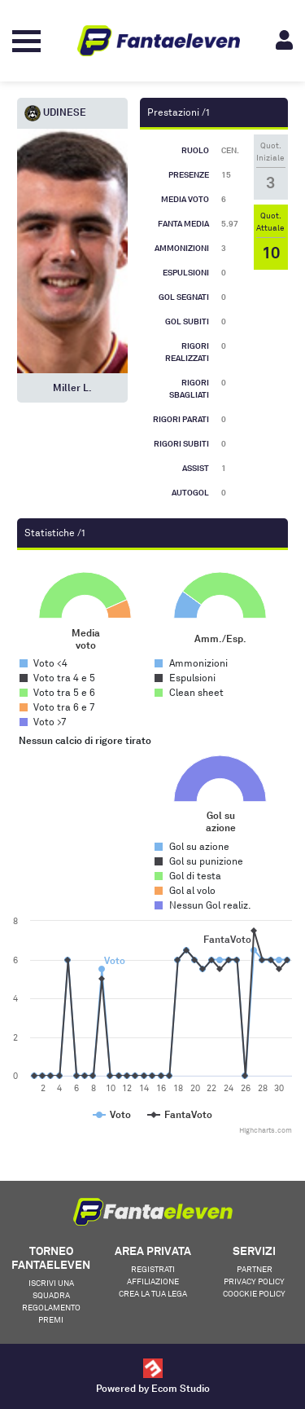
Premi (50, 1319)
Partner (254, 1269)
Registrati (153, 1269)
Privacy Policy (254, 1281)
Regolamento (51, 1307)
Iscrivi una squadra (51, 1289)
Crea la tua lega (153, 1293)
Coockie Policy (254, 1293)
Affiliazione (153, 1281)
